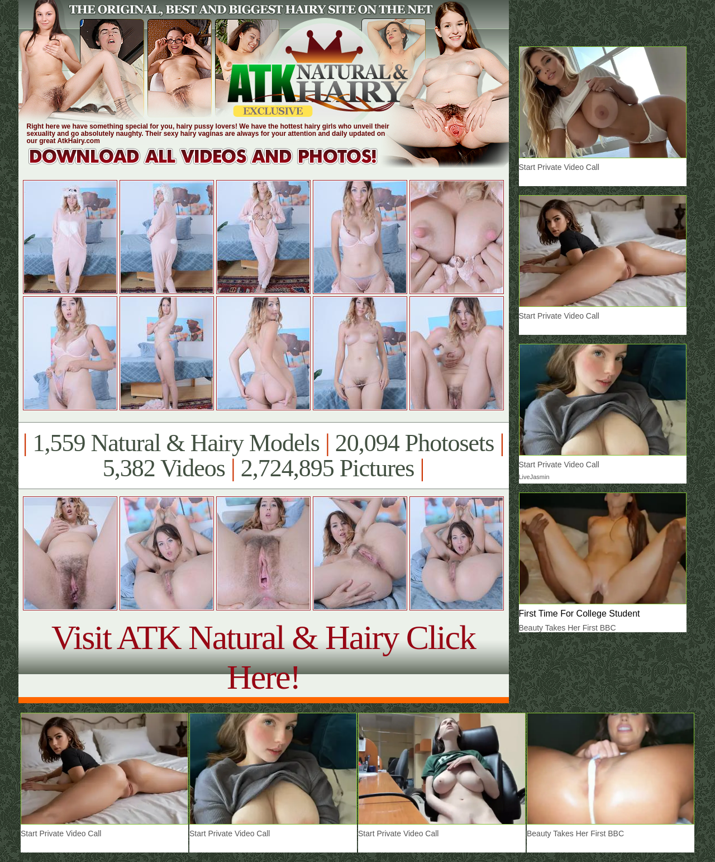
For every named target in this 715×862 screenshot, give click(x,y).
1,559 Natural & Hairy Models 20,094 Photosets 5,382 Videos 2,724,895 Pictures (263, 455)
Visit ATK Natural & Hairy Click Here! (263, 657)
